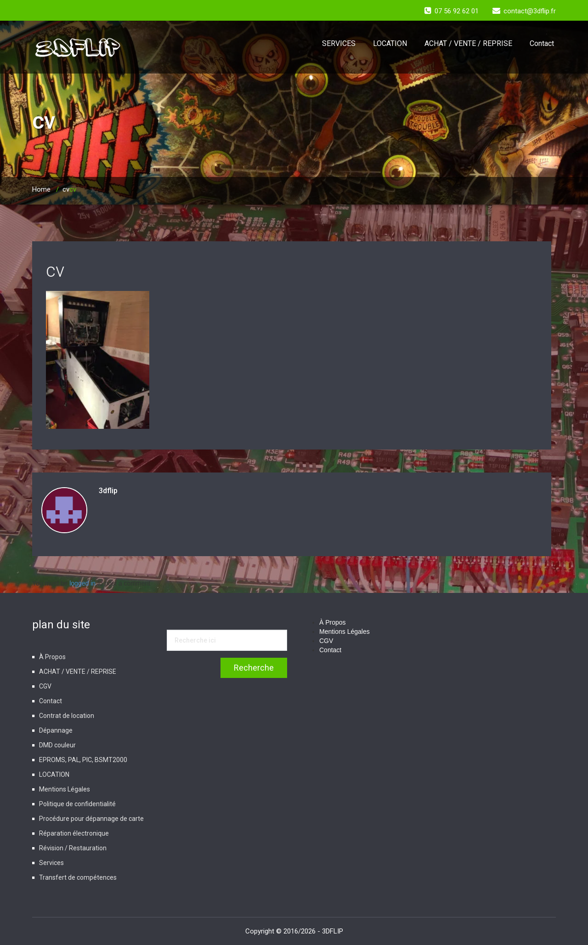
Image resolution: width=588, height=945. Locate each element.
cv (65, 189)
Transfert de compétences (78, 877)
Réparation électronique (74, 833)
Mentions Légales (64, 789)
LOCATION (390, 43)
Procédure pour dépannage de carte (91, 818)
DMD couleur (57, 745)
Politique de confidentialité (77, 804)
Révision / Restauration (73, 848)
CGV (45, 686)
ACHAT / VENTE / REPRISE (468, 43)
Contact (542, 43)
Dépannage (56, 730)
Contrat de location (66, 715)
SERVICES (339, 43)
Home (41, 189)
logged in (82, 583)
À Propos (52, 656)
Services (51, 862)
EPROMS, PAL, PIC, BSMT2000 (83, 759)
